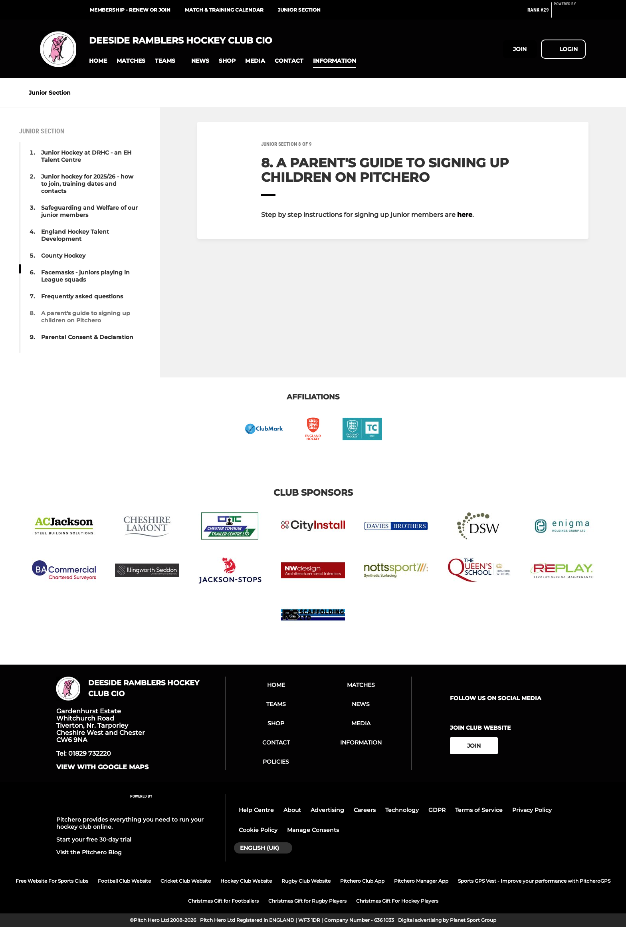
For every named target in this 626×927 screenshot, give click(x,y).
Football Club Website (124, 881)
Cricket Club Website (185, 881)
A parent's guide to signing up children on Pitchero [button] (85, 317)
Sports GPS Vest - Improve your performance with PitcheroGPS (534, 881)
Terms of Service (479, 810)
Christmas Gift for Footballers (223, 901)
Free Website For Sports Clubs (52, 881)
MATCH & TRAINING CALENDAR (224, 10)
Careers (365, 810)
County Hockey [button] (63, 255)
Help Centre (256, 810)
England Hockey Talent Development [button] (75, 235)
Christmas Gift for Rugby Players (307, 901)
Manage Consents (313, 830)
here (464, 214)
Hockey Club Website (246, 881)
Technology (402, 810)
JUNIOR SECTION (299, 10)
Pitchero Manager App (421, 881)
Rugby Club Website (306, 881)
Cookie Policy (258, 830)
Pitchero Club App (362, 881)
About (292, 810)
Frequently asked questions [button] (82, 296)
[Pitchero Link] (570, 13)
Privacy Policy (532, 810)
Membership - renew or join (130, 10)
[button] (98, 61)
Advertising (327, 810)
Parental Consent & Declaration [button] (87, 337)
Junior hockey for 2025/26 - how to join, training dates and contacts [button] (87, 184)
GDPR (437, 810)
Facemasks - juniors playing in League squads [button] (85, 276)
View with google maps (102, 767)
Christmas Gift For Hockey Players (397, 901)
